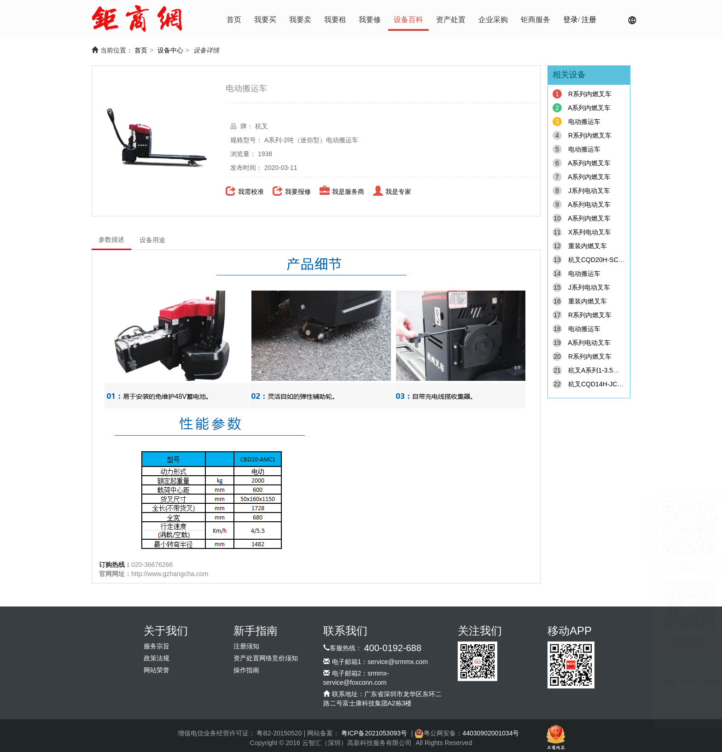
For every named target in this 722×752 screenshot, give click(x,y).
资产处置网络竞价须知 (265, 658)
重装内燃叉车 (587, 246)
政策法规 (156, 658)
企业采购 (493, 19)
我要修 (370, 19)
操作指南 (246, 670)
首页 (234, 19)
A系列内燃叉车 (589, 107)
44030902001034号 (490, 733)
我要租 (335, 19)
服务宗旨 (156, 646)
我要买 (265, 19)
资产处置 (451, 19)
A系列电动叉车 (589, 204)
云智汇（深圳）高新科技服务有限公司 (357, 742)
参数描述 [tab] (111, 239)
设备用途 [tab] (152, 240)
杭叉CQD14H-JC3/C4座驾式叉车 (615, 384)
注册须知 (246, 646)
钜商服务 (535, 19)
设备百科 (408, 19)
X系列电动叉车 (589, 232)
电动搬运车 (584, 121)
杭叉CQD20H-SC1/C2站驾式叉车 (616, 259)
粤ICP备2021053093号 (374, 733)
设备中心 (170, 50)
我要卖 (300, 19)
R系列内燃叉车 (589, 94)
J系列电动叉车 (589, 190)
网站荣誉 (156, 670)
